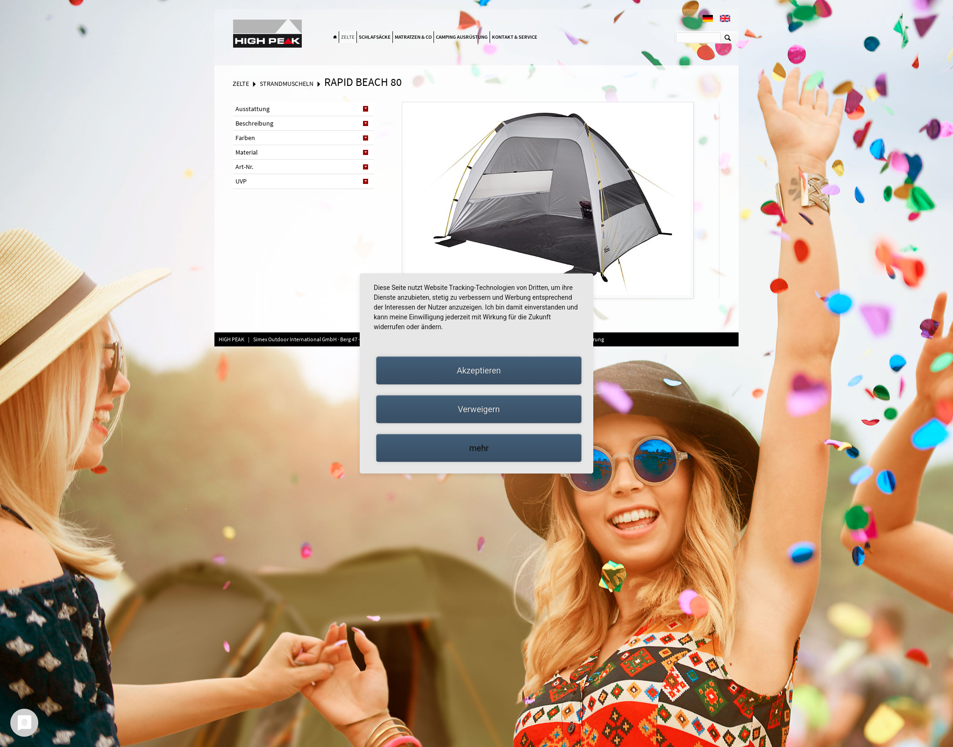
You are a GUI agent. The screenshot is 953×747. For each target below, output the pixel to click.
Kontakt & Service (514, 37)
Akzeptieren (479, 370)
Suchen (728, 37)
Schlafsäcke (375, 37)
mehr (478, 448)
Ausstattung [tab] (252, 109)
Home (335, 37)
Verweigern (479, 409)
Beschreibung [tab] (254, 123)
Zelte (348, 37)
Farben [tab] (245, 138)
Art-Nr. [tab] (244, 166)
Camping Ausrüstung (462, 37)
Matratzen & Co (413, 37)
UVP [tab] (241, 181)
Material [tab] (246, 152)
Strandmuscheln (286, 83)
